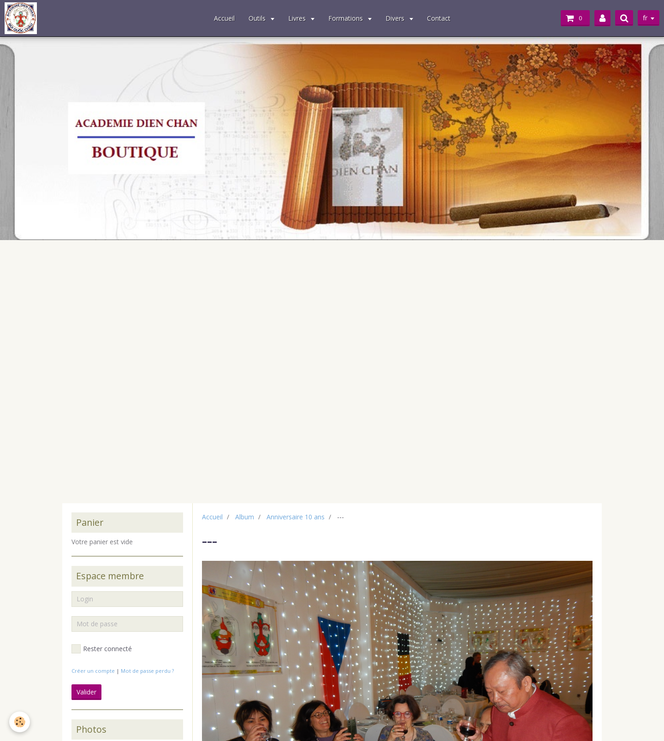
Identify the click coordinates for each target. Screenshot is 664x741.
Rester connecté (101, 648)
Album (244, 516)
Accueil (224, 18)
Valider (86, 692)
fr (645, 17)
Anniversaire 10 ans (296, 516)
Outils (258, 18)
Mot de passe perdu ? (147, 670)
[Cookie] (19, 722)
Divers (395, 18)
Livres (298, 18)
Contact (439, 18)
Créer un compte (93, 670)
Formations (346, 18)
